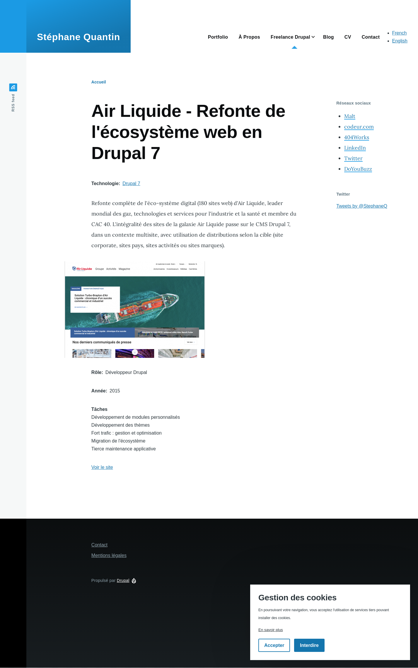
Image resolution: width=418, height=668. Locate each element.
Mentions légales (109, 555)
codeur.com (359, 126)
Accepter (274, 645)
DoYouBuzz (358, 168)
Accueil (98, 82)
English (399, 40)
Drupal (123, 580)
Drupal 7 (131, 183)
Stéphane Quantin (78, 37)
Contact (99, 544)
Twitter (353, 158)
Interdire (309, 645)
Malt (349, 116)
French (399, 32)
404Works (356, 137)
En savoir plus (270, 630)
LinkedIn (355, 147)
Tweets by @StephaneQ (361, 206)
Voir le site (102, 467)
